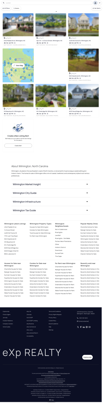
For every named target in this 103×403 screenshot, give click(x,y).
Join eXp (5, 317)
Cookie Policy (52, 320)
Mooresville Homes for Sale (90, 248)
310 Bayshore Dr (9, 242)
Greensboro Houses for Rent (64, 285)
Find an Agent (6, 314)
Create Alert (18, 145)
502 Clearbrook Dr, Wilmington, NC (80, 76)
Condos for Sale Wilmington (39, 230)
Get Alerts (96, 8)
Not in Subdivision (61, 229)
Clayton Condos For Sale (38, 296)
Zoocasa (29, 314)
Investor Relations (8, 320)
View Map (18, 65)
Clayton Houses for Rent (63, 293)
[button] (50, 184)
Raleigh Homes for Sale (88, 230)
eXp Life (29, 311)
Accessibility (30, 336)
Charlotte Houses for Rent (64, 267)
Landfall (58, 235)
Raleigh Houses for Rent (63, 270)
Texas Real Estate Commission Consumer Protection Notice (51, 382)
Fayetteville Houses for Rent (64, 276)
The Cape (58, 256)
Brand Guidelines (53, 323)
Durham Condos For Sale (38, 275)
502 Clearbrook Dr (10, 239)
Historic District (60, 247)
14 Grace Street (9, 230)
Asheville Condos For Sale (38, 284)
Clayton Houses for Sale (12, 296)
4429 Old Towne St (10, 233)
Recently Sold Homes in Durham (91, 275)
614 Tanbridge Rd (10, 245)
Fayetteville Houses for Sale (13, 278)
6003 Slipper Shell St (11, 251)
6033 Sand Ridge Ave (11, 248)
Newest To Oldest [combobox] (17, 8)
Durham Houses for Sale (12, 275)
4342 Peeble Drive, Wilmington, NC (14, 41)
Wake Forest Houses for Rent (65, 291)
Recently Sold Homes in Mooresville (91, 290)
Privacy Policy (52, 317)
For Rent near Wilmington (38, 236)
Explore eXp (6, 311)
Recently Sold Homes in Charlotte (91, 269)
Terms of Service (64, 373)
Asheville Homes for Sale (89, 242)
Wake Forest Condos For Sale (39, 293)
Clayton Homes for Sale (88, 254)
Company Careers (8, 323)
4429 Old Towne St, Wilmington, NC (80, 41)
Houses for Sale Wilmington (39, 227)
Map (51, 400)
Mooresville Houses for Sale (13, 290)
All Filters (6, 8)
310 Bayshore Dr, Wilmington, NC (14, 111)
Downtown (58, 250)
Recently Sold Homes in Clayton (91, 296)
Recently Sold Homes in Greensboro (91, 287)
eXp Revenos (30, 323)
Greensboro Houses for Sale (13, 287)
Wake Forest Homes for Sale (90, 251)
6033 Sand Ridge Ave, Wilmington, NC (80, 111)
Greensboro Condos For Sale (39, 287)
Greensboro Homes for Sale (90, 245)
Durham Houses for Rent (63, 273)
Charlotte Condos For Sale (38, 269)
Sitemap (51, 330)
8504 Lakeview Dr (10, 254)
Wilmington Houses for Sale (13, 281)
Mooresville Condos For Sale (39, 290)
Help (50, 326)
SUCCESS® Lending (32, 320)
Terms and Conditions (55, 311)
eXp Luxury (30, 330)
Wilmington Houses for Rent (64, 279)
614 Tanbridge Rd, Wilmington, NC (46, 111)
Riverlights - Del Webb (62, 238)
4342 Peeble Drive (10, 227)
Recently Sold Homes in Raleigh (91, 272)
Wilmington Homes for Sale (90, 239)
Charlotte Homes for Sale (89, 227)
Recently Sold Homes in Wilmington (91, 281)
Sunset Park (59, 253)
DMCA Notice (51, 371)
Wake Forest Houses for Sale (13, 293)
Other (57, 244)
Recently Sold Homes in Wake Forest (91, 293)
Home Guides (6, 326)
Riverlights (58, 232)
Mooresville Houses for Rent (64, 288)
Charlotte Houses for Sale (13, 269)
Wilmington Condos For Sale (39, 281)
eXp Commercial (31, 326)
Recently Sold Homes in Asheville (91, 284)
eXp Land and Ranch (32, 333)
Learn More (71, 386)
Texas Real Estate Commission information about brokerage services (51, 380)
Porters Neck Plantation (63, 241)
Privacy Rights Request (55, 314)
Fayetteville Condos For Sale (39, 278)
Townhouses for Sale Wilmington (41, 233)
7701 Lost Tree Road (10, 236)
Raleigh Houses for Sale (12, 272)
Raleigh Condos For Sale (38, 272)
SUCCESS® (30, 317)
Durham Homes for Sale (89, 233)
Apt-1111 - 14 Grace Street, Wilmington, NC (49, 41)
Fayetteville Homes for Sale (90, 236)
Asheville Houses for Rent (63, 282)
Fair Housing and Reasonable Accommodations (51, 375)
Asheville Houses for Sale (12, 284)
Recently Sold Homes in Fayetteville (91, 278)
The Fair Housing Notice (71, 384)
